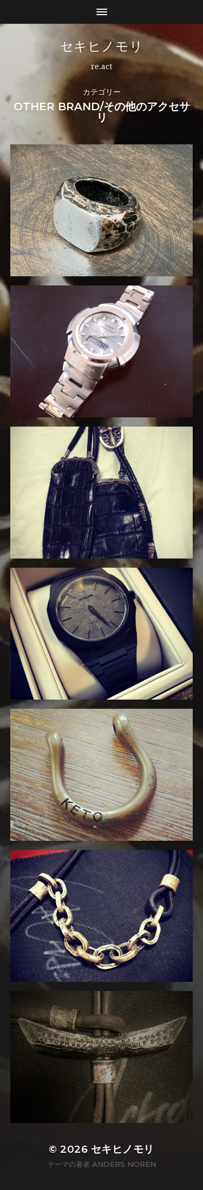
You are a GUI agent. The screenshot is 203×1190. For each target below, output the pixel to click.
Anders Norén (124, 1164)
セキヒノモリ (101, 46)
